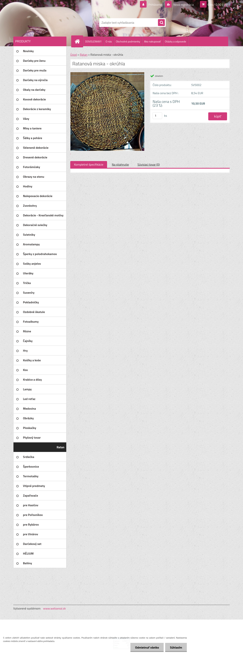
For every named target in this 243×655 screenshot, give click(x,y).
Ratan (83, 54)
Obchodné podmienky (128, 41)
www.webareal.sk (54, 608)
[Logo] (39, 22)
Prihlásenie (155, 4)
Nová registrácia (183, 4)
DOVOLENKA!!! (93, 41)
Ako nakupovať (152, 41)
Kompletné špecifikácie (88, 164)
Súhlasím (176, 647)
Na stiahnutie (120, 164)
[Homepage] (78, 41)
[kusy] (157, 115)
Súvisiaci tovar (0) (148, 164)
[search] (161, 22)
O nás (109, 41)
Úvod (73, 54)
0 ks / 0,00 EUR (217, 4)
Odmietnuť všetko (147, 647)
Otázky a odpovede (175, 41)
